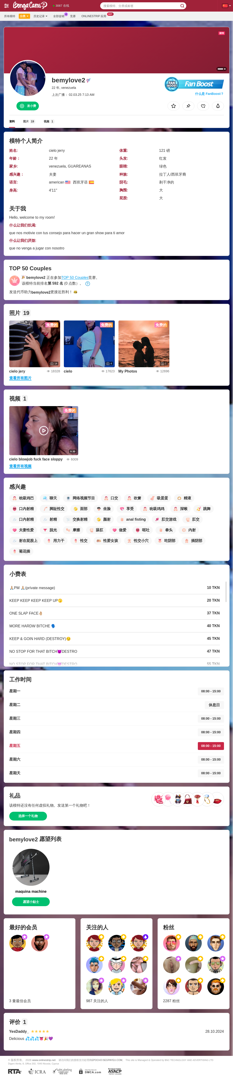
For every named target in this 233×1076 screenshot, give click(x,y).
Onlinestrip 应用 (95, 16)
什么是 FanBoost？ (209, 94)
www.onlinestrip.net (44, 1059)
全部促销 (60, 16)
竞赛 (73, 16)
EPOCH (96, 1060)
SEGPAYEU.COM (112, 1060)
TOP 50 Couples (75, 278)
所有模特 (9, 16)
